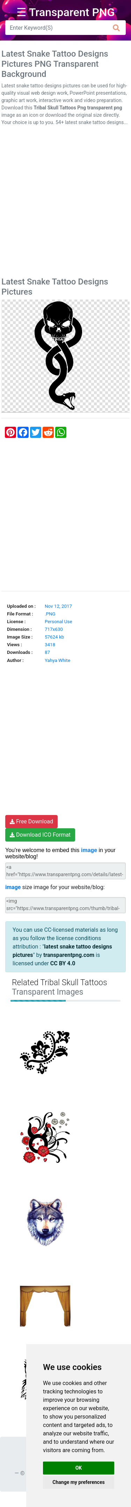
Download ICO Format (40, 834)
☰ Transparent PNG (65, 12)
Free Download (31, 821)
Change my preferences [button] (78, 1482)
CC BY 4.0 (62, 963)
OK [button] (78, 1468)
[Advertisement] (65, 202)
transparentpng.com (68, 955)
